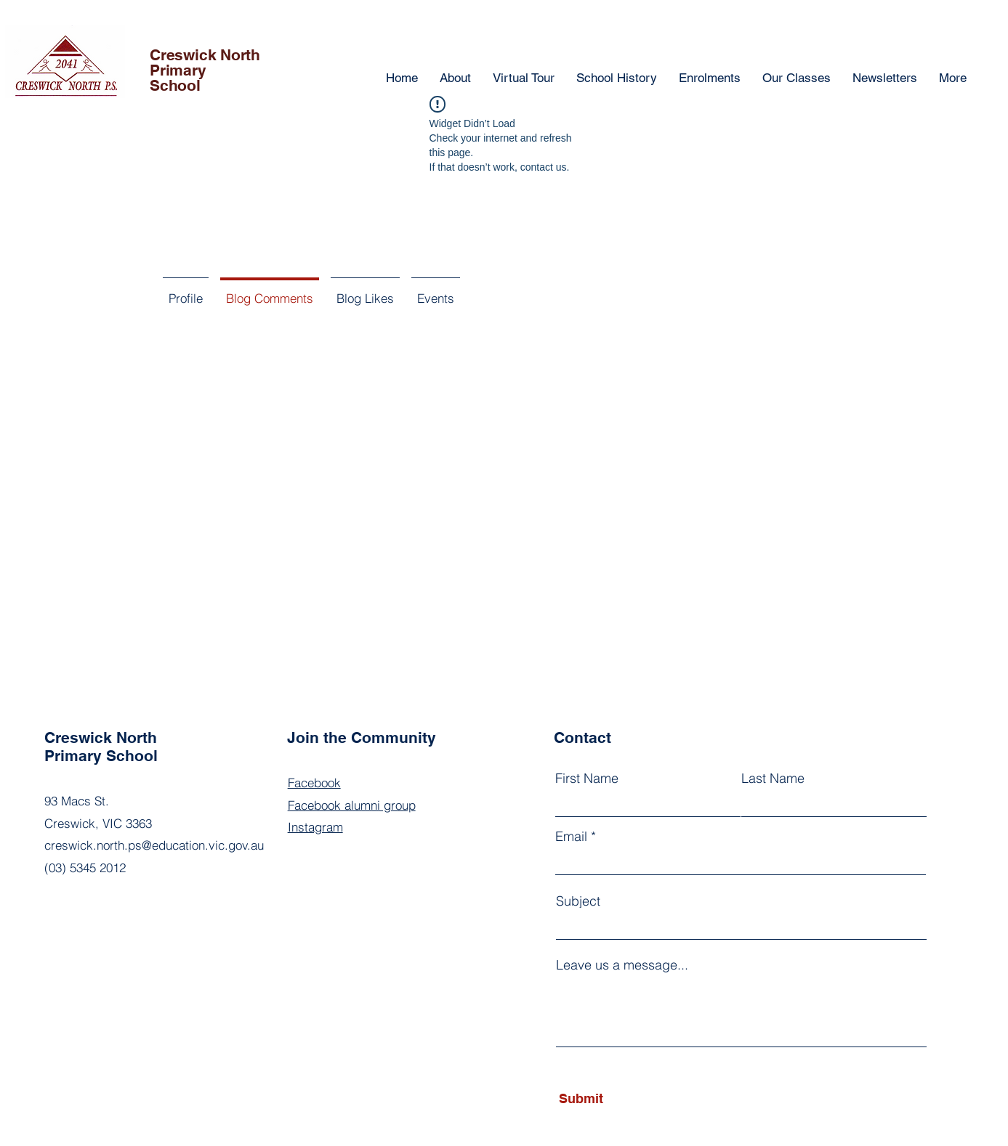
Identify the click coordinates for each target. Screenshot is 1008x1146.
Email (571, 836)
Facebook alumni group (352, 805)
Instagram (315, 826)
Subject (578, 901)
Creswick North (205, 55)
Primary (178, 70)
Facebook (314, 782)
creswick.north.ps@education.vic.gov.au (154, 845)
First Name (586, 778)
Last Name (773, 778)
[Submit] (624, 1099)
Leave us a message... (622, 965)
